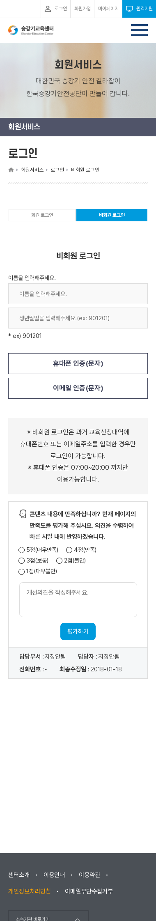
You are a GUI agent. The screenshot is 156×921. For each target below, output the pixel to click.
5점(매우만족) (42, 550)
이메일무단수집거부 (89, 891)
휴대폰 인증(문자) (78, 363)
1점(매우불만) (41, 571)
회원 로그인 (42, 215)
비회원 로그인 (112, 216)
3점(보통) (37, 560)
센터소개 (19, 875)
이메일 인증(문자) (78, 388)
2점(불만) (75, 560)
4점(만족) (85, 550)
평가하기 (78, 631)
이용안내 (54, 875)
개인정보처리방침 (29, 891)
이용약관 (89, 875)
